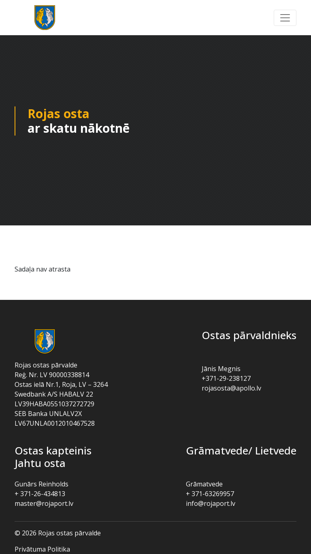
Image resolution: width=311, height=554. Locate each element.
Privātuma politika (42, 549)
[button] (285, 18)
